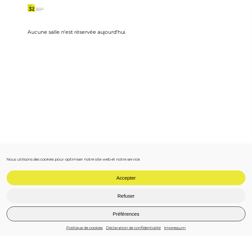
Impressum (175, 227)
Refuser (126, 196)
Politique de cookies (84, 227)
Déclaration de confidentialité (133, 227)
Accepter (126, 178)
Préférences (126, 214)
